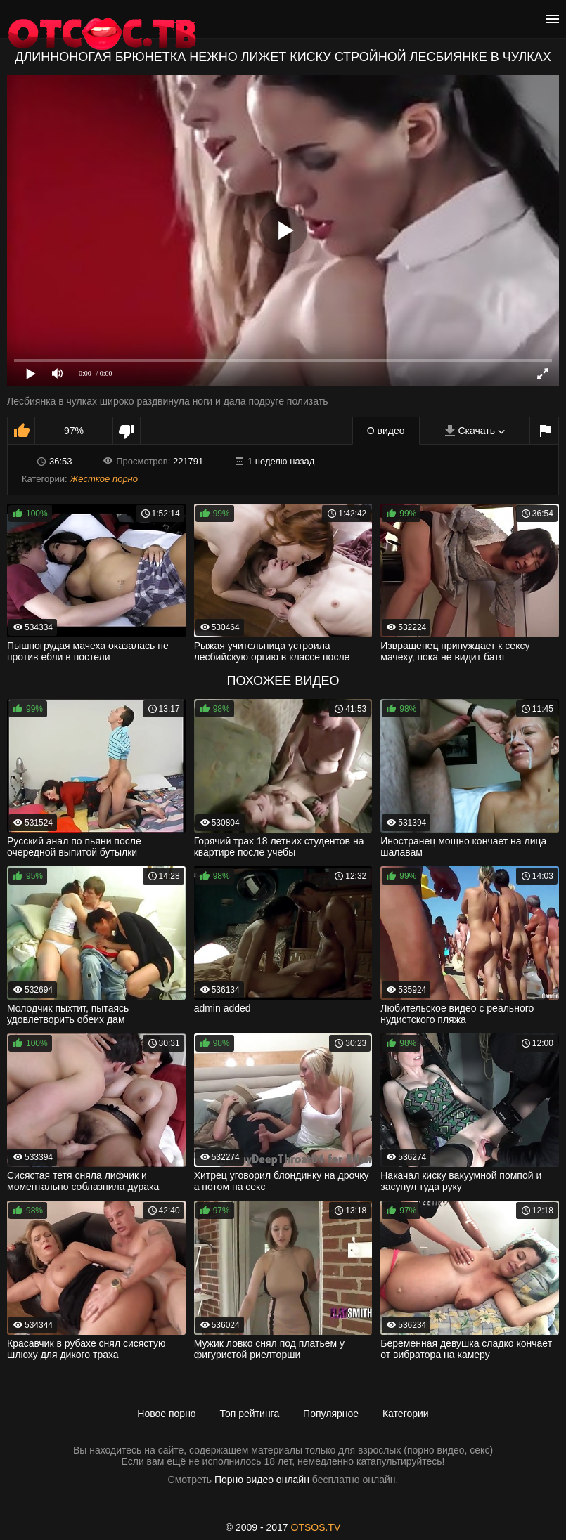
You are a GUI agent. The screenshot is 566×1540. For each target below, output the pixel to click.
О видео (386, 430)
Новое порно (166, 1413)
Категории (405, 1413)
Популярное (331, 1413)
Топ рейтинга (250, 1413)
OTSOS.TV (316, 1527)
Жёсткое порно (104, 479)
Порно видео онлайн (261, 1479)
